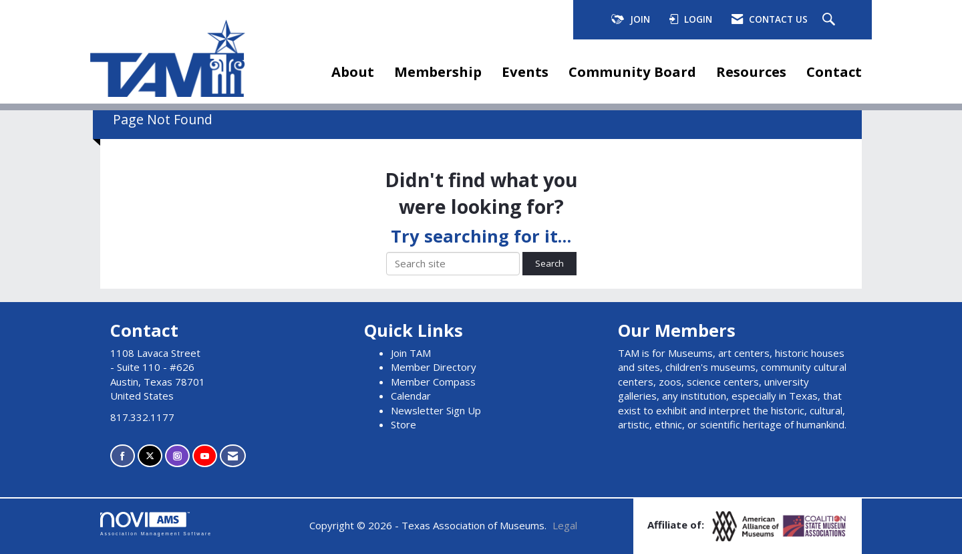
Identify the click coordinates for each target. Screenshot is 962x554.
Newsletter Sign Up (436, 410)
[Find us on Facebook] (122, 456)
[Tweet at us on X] (150, 456)
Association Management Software (156, 524)
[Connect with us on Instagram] (177, 456)
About (352, 71)
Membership (438, 71)
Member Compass (433, 381)
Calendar (411, 395)
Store (403, 424)
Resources (751, 71)
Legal (564, 525)
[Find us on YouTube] (204, 456)
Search (549, 263)
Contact (834, 71)
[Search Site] (830, 20)
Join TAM (411, 353)
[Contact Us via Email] (233, 456)
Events (525, 71)
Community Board (632, 71)
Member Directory (433, 367)
